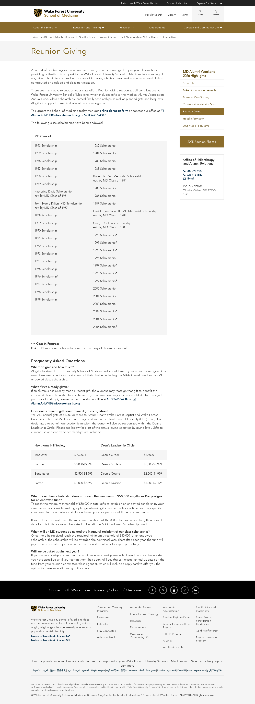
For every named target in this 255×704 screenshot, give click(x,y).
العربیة (45, 670)
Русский (171, 670)
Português (151, 670)
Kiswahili (181, 670)
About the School (43, 27)
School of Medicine (177, 3)
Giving (200, 13)
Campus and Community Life (201, 27)
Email (190, 178)
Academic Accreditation (171, 609)
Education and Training (87, 27)
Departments (157, 27)
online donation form (114, 111)
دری (69, 670)
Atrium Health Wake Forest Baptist (139, 3)
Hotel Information (193, 118)
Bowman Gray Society (196, 97)
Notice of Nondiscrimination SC (50, 640)
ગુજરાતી (85, 670)
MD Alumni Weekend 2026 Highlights (139, 37)
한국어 (124, 670)
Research (125, 27)
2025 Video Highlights (196, 125)
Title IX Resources (173, 634)
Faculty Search (154, 14)
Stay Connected (106, 630)
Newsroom (103, 617)
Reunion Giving (192, 111)
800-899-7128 (194, 171)
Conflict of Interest (207, 630)
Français (76, 670)
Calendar (102, 624)
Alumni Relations (108, 37)
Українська (200, 670)
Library (172, 14)
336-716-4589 (96, 115)
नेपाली (142, 670)
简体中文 (61, 670)
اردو (209, 670)
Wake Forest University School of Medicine (53, 37)
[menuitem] (202, 74)
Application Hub (173, 647)
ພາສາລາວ (133, 670)
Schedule (188, 83)
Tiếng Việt (217, 670)
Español (37, 670)
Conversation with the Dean (199, 104)
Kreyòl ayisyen (98, 670)
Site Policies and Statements (206, 609)
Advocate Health (107, 637)
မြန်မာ (52, 670)
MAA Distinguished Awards (199, 90)
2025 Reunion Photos (202, 142)
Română (161, 670)
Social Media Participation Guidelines (204, 621)
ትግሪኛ (189, 670)
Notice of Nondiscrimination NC (50, 636)
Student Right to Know (176, 617)
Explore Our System (207, 3)
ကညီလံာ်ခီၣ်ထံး (112, 670)
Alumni (185, 14)
